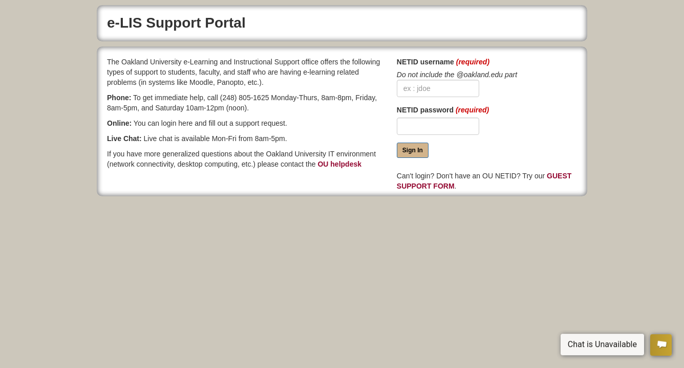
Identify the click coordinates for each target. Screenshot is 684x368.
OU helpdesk (339, 164)
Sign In (412, 150)
